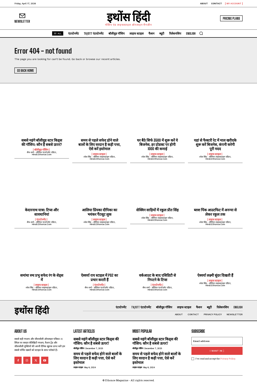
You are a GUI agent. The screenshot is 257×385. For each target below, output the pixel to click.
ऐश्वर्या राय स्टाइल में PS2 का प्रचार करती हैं (99, 277)
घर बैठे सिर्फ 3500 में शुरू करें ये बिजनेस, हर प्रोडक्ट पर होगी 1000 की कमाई (157, 144)
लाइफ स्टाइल (99, 154)
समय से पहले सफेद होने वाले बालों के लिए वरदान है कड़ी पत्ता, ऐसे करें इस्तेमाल (99, 144)
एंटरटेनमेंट (41, 219)
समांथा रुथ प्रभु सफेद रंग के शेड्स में (41, 277)
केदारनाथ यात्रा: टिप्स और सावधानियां (42, 212)
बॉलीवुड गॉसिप (41, 149)
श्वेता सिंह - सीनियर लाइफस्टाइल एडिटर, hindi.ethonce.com (99, 158)
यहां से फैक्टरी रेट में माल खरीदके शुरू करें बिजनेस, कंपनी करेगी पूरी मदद (215, 144)
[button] (201, 33)
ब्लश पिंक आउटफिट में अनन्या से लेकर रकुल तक (215, 212)
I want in (217, 350)
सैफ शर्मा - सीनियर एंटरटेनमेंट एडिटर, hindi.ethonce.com (42, 153)
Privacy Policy (227, 358)
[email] (217, 341)
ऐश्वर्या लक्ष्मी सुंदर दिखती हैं (215, 275)
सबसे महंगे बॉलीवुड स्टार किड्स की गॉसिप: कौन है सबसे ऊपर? (41, 142)
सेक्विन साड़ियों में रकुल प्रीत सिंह (157, 210)
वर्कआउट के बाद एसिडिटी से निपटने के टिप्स (157, 277)
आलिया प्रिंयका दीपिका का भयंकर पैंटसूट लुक (99, 212)
